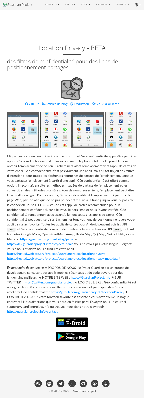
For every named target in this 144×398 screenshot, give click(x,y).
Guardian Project (17, 8)
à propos (51, 8)
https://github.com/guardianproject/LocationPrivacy (87, 292)
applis (69, 8)
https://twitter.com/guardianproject (48, 282)
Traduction (79, 104)
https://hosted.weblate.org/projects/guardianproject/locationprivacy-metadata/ (63, 258)
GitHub (32, 104)
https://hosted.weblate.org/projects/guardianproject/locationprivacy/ (56, 254)
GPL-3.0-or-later (105, 104)
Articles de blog (55, 104)
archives (101, 8)
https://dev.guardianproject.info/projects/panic (40, 244)
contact (121, 8)
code (84, 8)
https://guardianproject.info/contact (32, 311)
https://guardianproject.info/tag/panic (47, 239)
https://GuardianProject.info (90, 277)
